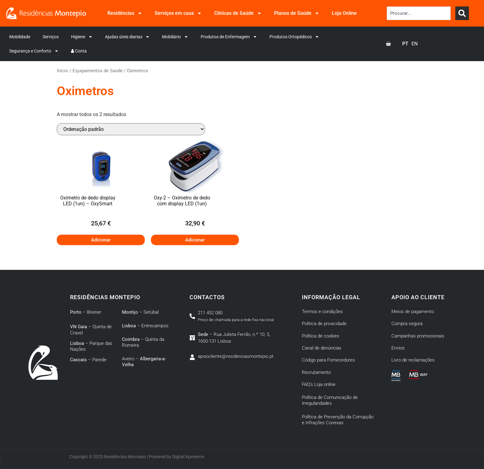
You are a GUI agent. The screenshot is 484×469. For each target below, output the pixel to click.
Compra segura (407, 323)
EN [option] (414, 44)
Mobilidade (19, 36)
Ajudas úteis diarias (127, 36)
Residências (124, 13)
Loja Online (344, 13)
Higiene (82, 36)
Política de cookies (320, 336)
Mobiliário (175, 36)
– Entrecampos (145, 326)
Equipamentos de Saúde (98, 70)
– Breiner (85, 312)
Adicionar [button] (101, 240)
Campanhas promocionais (417, 336)
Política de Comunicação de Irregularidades (330, 400)
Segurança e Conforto (34, 51)
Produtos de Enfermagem (229, 36)
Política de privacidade (324, 323)
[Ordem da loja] (131, 129)
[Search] (462, 13)
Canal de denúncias (321, 348)
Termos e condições (322, 311)
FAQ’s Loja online (319, 384)
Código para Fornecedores (328, 360)
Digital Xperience (188, 456)
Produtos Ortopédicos (294, 36)
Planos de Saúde (296, 13)
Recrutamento (316, 372)
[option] (414, 44)
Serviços (51, 36)
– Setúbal (140, 312)
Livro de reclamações (413, 360)
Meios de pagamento (412, 311)
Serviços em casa (178, 13)
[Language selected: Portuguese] (411, 44)
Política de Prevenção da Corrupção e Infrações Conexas (337, 420)
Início (62, 70)
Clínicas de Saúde (238, 13)
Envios (398, 348)
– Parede (88, 359)
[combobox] (419, 13)
